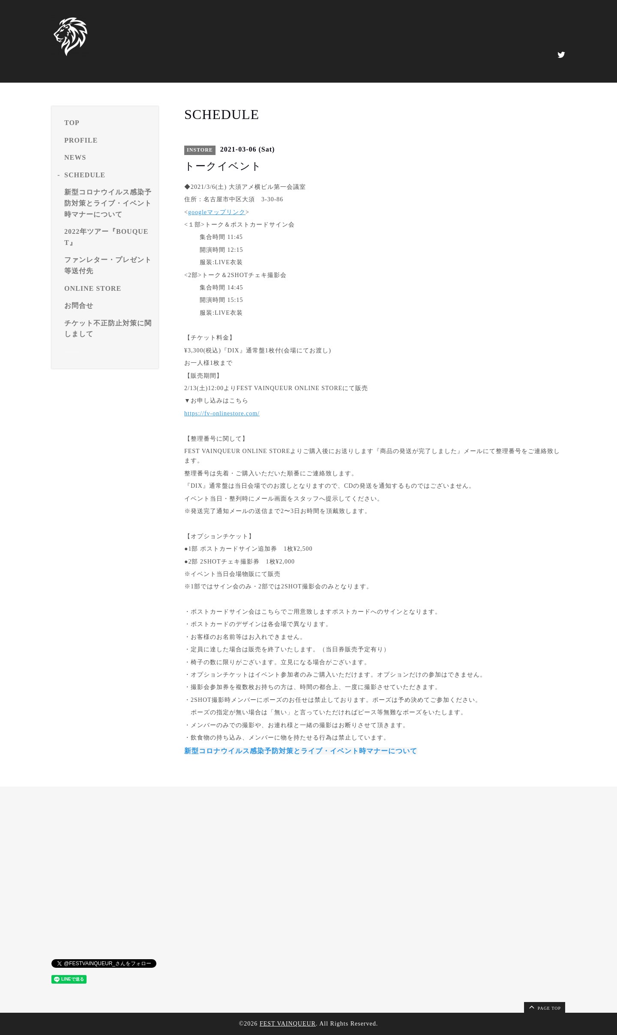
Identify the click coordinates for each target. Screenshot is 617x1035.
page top (544, 1006)
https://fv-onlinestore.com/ (222, 413)
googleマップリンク (217, 212)
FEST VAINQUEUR (288, 1023)
